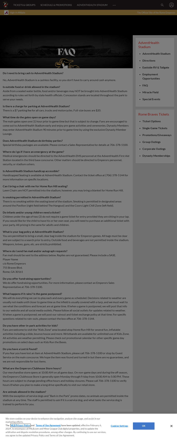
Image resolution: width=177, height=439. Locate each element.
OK (143, 426)
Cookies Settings (119, 426)
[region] (88, 426)
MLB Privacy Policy (20, 425)
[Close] (171, 426)
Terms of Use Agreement (48, 425)
